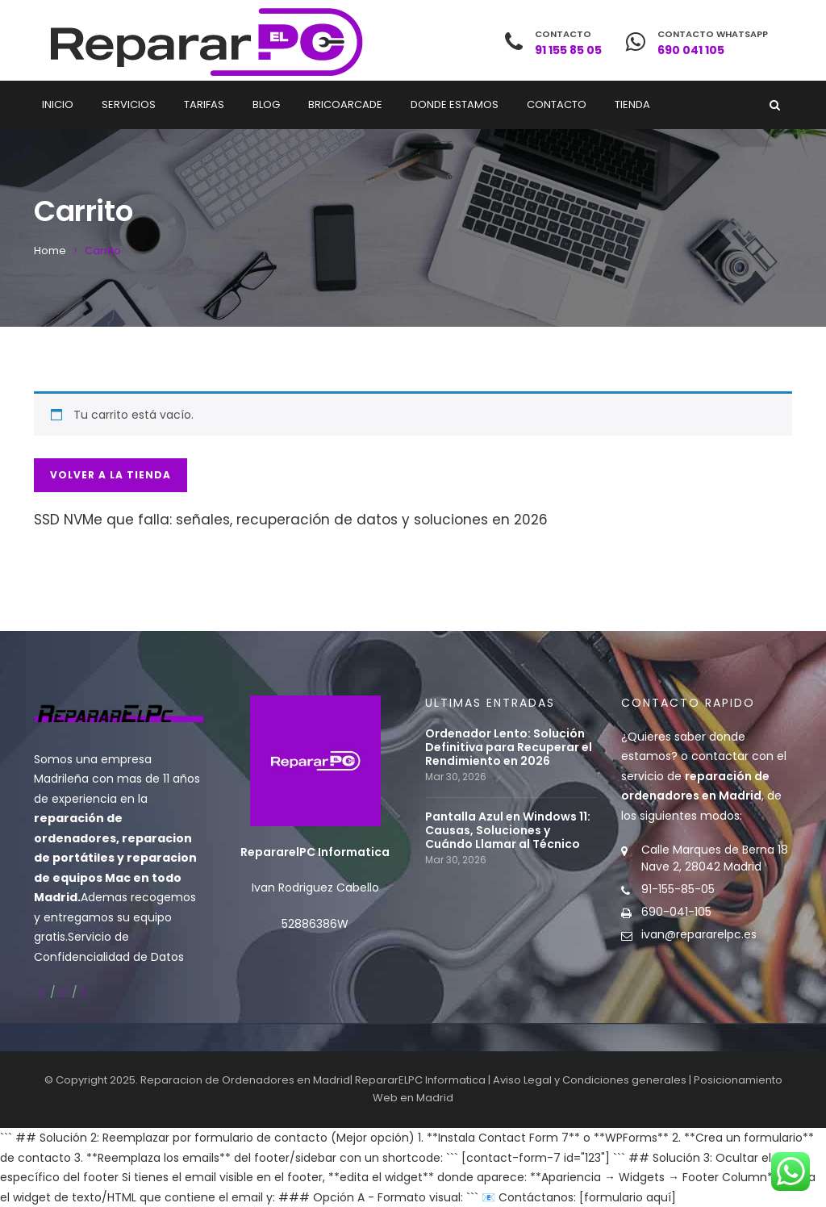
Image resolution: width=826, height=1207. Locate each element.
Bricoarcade (345, 104)
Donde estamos (455, 104)
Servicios (129, 104)
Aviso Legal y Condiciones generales (589, 1080)
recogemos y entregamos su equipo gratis (115, 917)
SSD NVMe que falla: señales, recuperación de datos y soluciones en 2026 (291, 519)
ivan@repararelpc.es (699, 934)
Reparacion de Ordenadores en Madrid (245, 1080)
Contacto (556, 104)
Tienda (632, 104)
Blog (266, 104)
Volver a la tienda (110, 475)
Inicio (57, 104)
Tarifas (204, 104)
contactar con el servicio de (703, 776)
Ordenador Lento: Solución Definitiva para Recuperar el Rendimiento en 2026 (508, 747)
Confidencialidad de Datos (109, 957)
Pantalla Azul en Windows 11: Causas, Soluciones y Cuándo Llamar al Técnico (507, 830)
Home (50, 250)
